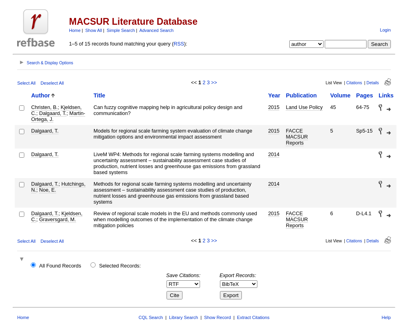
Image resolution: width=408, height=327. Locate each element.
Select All (26, 83)
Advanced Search (156, 30)
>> (214, 82)
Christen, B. (44, 107)
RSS (179, 44)
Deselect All (52, 83)
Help (386, 317)
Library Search (183, 317)
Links (386, 95)
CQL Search (151, 317)
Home (74, 30)
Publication (301, 95)
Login (385, 30)
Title (99, 95)
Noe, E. (47, 190)
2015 (273, 107)
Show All (93, 30)
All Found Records (60, 266)
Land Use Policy (304, 107)
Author (40, 95)
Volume (340, 95)
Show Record (217, 317)
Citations (354, 83)
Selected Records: (120, 266)
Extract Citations (253, 317)
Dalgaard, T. (53, 113)
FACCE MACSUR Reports (297, 137)
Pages (364, 95)
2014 (273, 154)
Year (274, 95)
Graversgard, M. (57, 219)
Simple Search (121, 30)
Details (373, 83)
